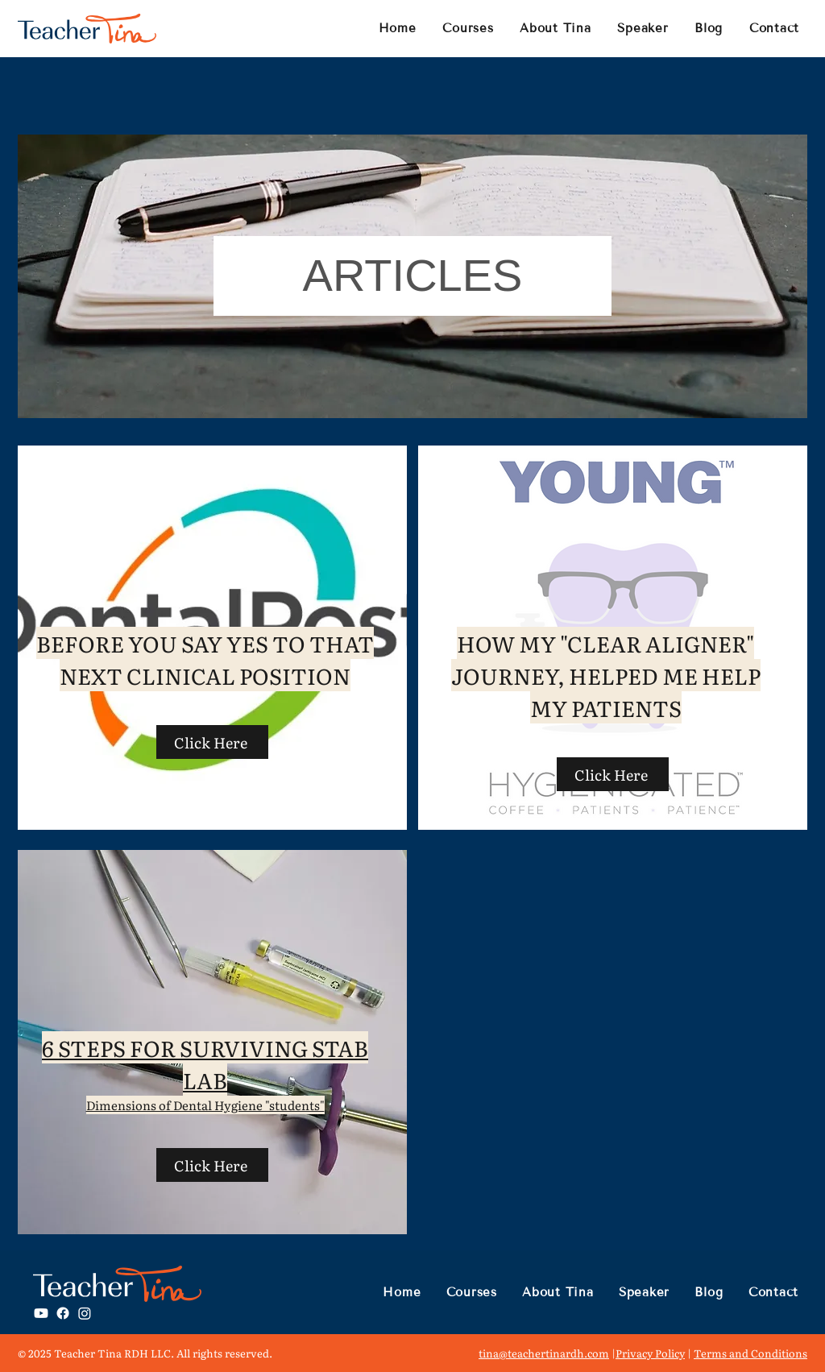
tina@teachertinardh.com (544, 1353)
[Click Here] (212, 742)
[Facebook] (63, 1313)
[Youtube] (41, 1313)
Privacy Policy (650, 1353)
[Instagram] (85, 1313)
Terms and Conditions (750, 1353)
